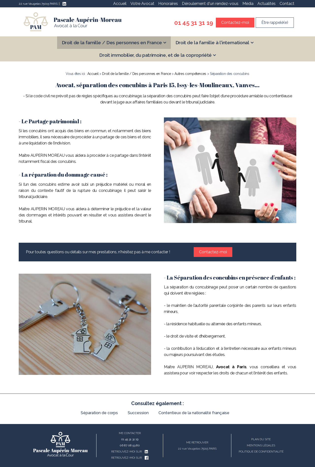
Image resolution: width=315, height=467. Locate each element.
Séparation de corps (99, 412)
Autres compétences (190, 74)
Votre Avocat (142, 3)
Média (247, 3)
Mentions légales (261, 445)
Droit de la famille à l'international (212, 42)
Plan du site (261, 439)
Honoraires (168, 3)
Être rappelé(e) (274, 22)
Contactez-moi (235, 22)
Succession (138, 412)
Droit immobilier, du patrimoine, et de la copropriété (155, 55)
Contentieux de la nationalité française (193, 412)
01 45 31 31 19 (193, 22)
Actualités (266, 3)
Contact (287, 3)
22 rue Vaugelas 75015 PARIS (38, 3)
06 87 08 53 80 (130, 445)
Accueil (119, 3)
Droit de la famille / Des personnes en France (112, 42)
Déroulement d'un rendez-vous (210, 3)
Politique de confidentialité (261, 451)
